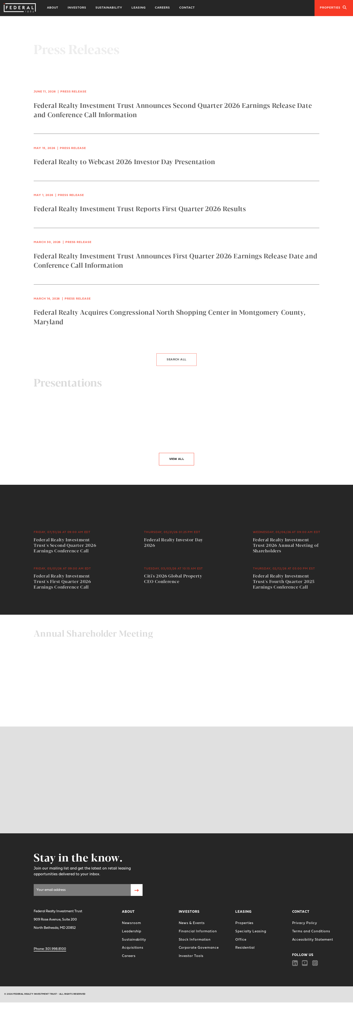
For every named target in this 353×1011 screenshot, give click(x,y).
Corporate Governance (199, 947)
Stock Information (195, 939)
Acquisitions (132, 947)
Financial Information (198, 931)
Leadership (131, 931)
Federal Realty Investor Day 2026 (79, 409)
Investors (77, 7)
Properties (333, 7)
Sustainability (109, 7)
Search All (176, 357)
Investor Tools (191, 956)
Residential (245, 947)
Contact (187, 7)
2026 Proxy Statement (211, 667)
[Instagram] (315, 963)
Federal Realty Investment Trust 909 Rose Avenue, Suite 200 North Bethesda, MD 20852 (58, 919)
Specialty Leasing (250, 931)
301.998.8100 (50, 949)
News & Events (192, 923)
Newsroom (131, 923)
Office (240, 939)
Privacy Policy (304, 923)
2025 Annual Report (62, 667)
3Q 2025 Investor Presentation (221, 409)
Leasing (138, 7)
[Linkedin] (295, 963)
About (52, 7)
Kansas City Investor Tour (214, 433)
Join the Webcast (53, 692)
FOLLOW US (303, 955)
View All (176, 459)
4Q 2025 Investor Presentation (75, 433)
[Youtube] (305, 963)
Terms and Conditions (311, 931)
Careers (162, 7)
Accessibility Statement (312, 939)
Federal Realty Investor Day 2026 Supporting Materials (91, 698)
